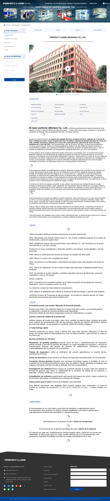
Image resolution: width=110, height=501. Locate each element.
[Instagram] (20, 486)
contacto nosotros (80, 3)
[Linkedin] (8, 486)
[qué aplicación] (4, 489)
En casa (8, 25)
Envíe (14, 80)
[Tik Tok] (16, 486)
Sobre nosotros (16, 25)
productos (48, 3)
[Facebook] (4, 486)
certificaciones (48, 478)
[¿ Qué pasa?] (12, 489)
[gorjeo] (12, 486)
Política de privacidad (50, 489)
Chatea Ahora (93, 3)
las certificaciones (60, 3)
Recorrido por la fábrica (50, 474)
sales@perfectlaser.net (10, 470)
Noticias (46, 481)
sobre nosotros (38, 3)
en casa (28, 3)
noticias (70, 3)
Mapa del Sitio (48, 485)
